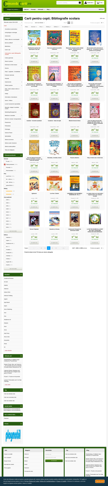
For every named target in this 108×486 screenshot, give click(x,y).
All (8, 246)
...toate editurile (8, 350)
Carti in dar (7, 49)
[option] (13, 435)
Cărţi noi (26, 454)
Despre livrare (7, 461)
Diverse (7, 68)
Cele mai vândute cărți (9, 393)
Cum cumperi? (7, 457)
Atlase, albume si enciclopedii (12, 39)
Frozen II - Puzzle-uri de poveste (12, 376)
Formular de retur (28, 471)
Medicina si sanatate (10, 115)
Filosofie (7, 78)
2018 (8, 215)
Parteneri (6, 418)
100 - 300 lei (10, 182)
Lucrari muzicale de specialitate (12, 104)
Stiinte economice (9, 139)
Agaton (6, 299)
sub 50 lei (10, 176)
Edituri (26, 461)
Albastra (6, 323)
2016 (8, 221)
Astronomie (7, 36)
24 (102, 22)
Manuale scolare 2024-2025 (11, 22)
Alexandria (6, 340)
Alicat (5, 343)
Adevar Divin (7, 292)
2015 (8, 224)
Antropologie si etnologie (11, 32)
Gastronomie (8, 82)
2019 (8, 212)
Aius (5, 316)
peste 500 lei (10, 185)
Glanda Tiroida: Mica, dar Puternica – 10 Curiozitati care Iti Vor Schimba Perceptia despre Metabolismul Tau (13, 366)
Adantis (6, 285)
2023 (8, 199)
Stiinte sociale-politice (10, 146)
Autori (25, 464)
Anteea (8, 258)
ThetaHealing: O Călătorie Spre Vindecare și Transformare (11, 360)
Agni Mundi (7, 302)
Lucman (32, 198)
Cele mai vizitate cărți (9, 400)
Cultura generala (9, 57)
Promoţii (26, 457)
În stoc (9, 161)
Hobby (6, 93)
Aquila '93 (9, 261)
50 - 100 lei (10, 179)
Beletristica (7, 46)
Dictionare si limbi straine (11, 64)
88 (40, 248)
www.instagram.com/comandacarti (12, 410)
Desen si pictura (9, 61)
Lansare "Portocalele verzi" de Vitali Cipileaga (12, 380)
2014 (8, 227)
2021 (8, 205)
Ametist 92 (9, 252)
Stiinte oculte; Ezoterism (11, 143)
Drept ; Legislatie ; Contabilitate (12, 71)
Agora (8, 240)
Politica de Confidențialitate (47, 481)
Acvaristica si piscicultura (11, 29)
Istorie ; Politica (8, 100)
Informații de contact (9, 464)
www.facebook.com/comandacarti (12, 408)
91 (51, 248)
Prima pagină (7, 467)
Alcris (5, 330)
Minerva (53, 162)
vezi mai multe (13, 231)
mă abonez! (54, 460)
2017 (8, 218)
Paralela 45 (53, 198)
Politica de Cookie (34, 481)
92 (55, 248)
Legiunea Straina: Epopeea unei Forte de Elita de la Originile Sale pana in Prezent (12, 372)
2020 (8, 209)
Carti (5, 25)
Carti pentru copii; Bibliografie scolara (13, 54)
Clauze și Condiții (61, 481)
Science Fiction (8, 132)
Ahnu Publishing (8, 309)
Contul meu (89, 3)
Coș (99, 3)
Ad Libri (6, 281)
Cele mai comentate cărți (10, 397)
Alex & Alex (7, 336)
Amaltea (9, 249)
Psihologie (7, 129)
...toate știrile (7, 384)
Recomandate (11, 170)
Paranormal (8, 122)
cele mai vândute (39, 22)
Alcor (5, 326)
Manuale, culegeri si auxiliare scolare (12, 108)
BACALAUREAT (9, 42)
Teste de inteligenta (9, 150)
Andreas (9, 255)
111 (62, 248)
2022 (8, 202)
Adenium (9, 237)
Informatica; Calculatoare (11, 97)
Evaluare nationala (9, 75)
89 (44, 248)
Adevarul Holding (8, 295)
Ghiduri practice (9, 85)
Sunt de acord (100, 481)
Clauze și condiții (8, 454)
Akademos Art (10, 243)
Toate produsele (11, 164)
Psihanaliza (8, 125)
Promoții (9, 167)
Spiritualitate (8, 136)
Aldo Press (6, 333)
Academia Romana (8, 278)
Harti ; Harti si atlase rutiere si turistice (12, 89)
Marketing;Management (10, 112)
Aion (5, 312)
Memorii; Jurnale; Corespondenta (13, 119)
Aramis (9, 264)
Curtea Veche (33, 52)
